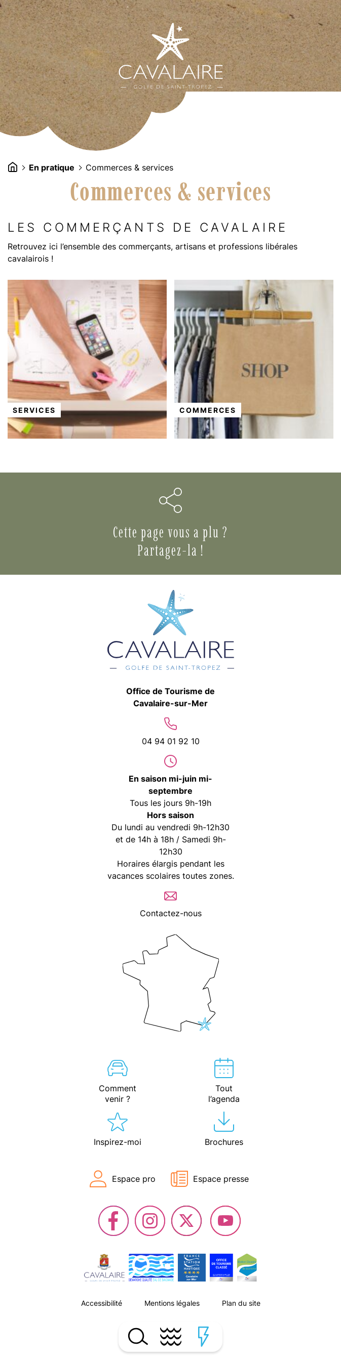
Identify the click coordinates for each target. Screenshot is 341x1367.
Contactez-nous (171, 913)
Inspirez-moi (117, 1142)
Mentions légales (172, 1303)
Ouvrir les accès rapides (203, 1336)
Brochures (224, 1142)
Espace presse (221, 1179)
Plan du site (241, 1303)
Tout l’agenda (224, 1093)
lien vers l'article (87, 359)
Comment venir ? (117, 1093)
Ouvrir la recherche (137, 1336)
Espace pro (134, 1179)
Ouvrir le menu (170, 1336)
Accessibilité (101, 1303)
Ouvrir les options (170, 500)
